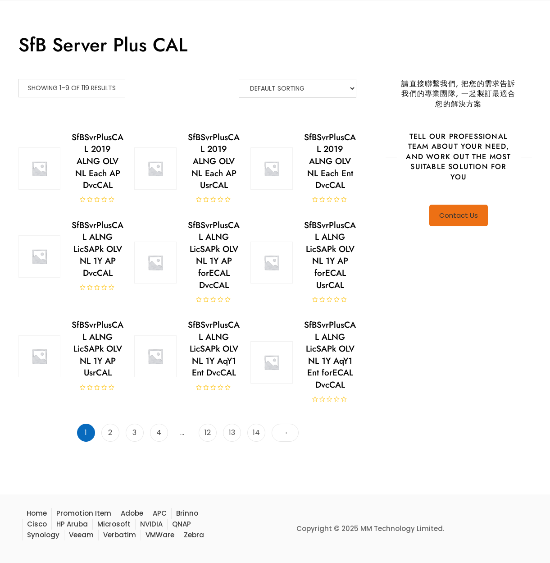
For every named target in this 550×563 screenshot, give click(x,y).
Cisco (37, 524)
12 (208, 432)
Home (37, 513)
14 (256, 432)
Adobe (132, 513)
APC (160, 513)
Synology (43, 535)
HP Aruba (72, 524)
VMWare (159, 535)
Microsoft (114, 524)
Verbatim (119, 535)
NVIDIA (151, 524)
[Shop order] (297, 88)
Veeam (81, 535)
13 (232, 432)
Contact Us (458, 215)
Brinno (187, 513)
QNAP (181, 524)
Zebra (194, 535)
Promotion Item (83, 513)
